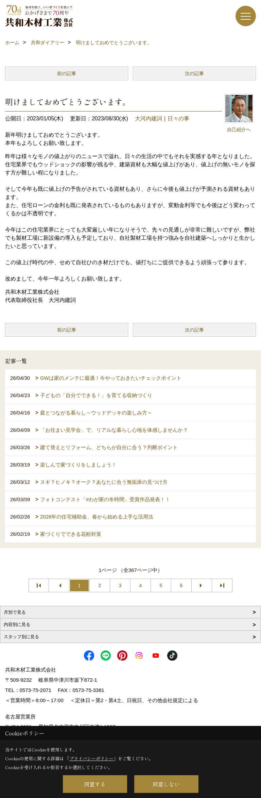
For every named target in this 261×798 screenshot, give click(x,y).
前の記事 (66, 73)
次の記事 (194, 73)
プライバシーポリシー (91, 758)
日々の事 (178, 118)
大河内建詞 (148, 118)
